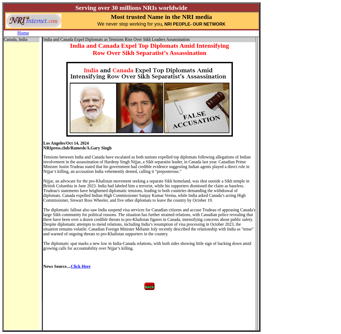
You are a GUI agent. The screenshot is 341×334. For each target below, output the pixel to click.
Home (23, 33)
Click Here (81, 266)
